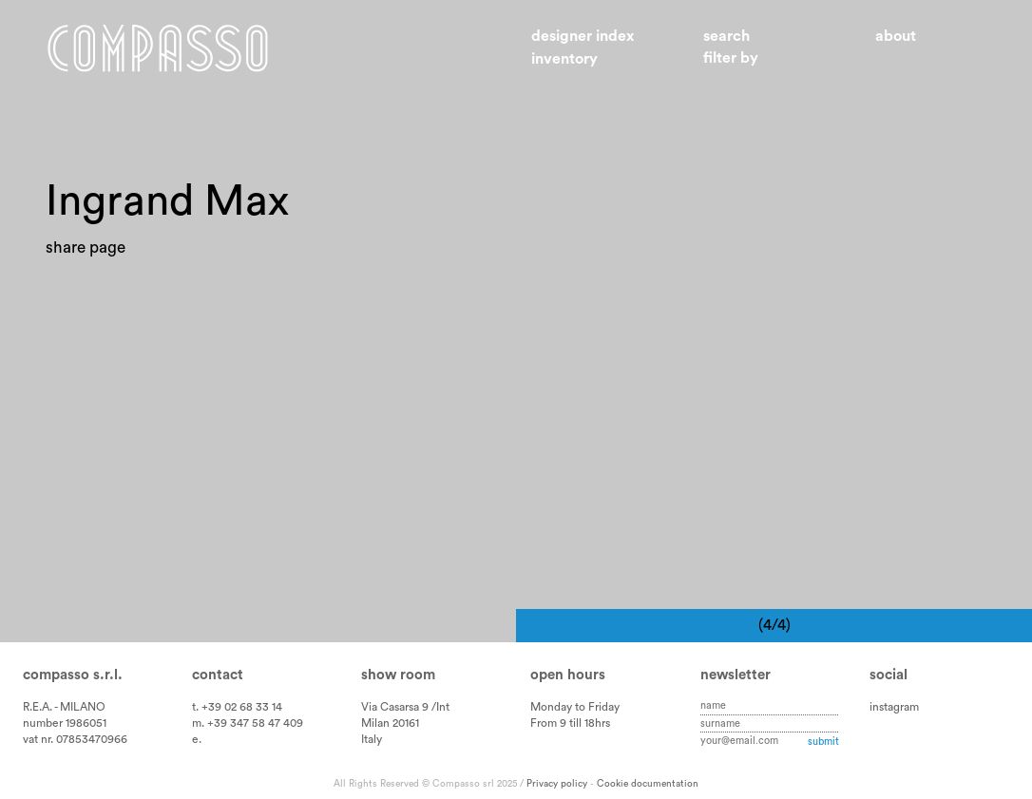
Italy (371, 739)
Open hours (567, 675)
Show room (398, 675)
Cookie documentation (647, 784)
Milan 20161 (390, 723)
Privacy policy (556, 784)
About (895, 36)
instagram (894, 707)
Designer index (583, 36)
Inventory (564, 59)
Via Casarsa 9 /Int (405, 707)
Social (889, 675)
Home (158, 48)
